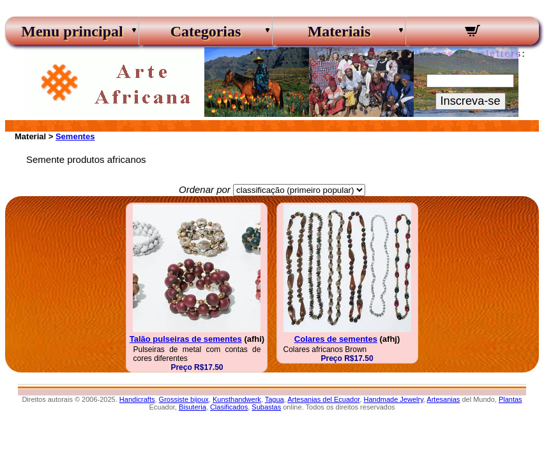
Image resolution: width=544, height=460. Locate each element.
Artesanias (443, 399)
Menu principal (72, 31)
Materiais (339, 31)
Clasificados (229, 407)
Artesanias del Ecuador (323, 399)
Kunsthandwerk (237, 399)
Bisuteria (192, 407)
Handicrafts (137, 399)
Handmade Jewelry (393, 399)
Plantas (510, 399)
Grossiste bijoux (184, 399)
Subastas (266, 407)
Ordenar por (204, 189)
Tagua (274, 399)
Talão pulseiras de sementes (186, 339)
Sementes (75, 136)
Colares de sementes (335, 339)
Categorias (205, 31)
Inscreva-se (471, 101)
